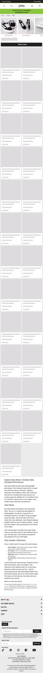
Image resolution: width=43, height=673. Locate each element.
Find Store (37, 643)
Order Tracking (6, 1)
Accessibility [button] (37, 1)
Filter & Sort (21, 44)
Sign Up (5, 624)
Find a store (5, 640)
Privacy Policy (20, 636)
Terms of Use (12, 636)
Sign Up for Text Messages (10, 628)
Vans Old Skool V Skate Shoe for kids (21, 661)
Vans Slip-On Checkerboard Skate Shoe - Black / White (21, 658)
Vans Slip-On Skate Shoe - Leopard (21, 659)
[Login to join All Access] (21, 10)
